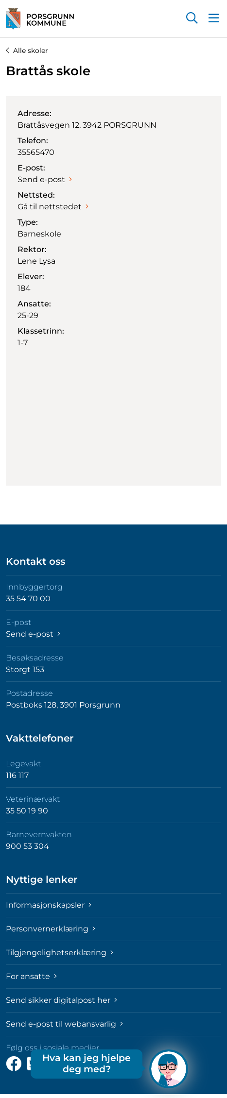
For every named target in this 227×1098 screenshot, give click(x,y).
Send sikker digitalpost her (61, 1000)
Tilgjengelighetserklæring (59, 952)
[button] (192, 19)
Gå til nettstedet (52, 206)
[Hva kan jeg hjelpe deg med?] (168, 1068)
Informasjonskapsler (48, 905)
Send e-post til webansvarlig (64, 1024)
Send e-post (44, 179)
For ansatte (31, 976)
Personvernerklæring (50, 928)
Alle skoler (27, 50)
